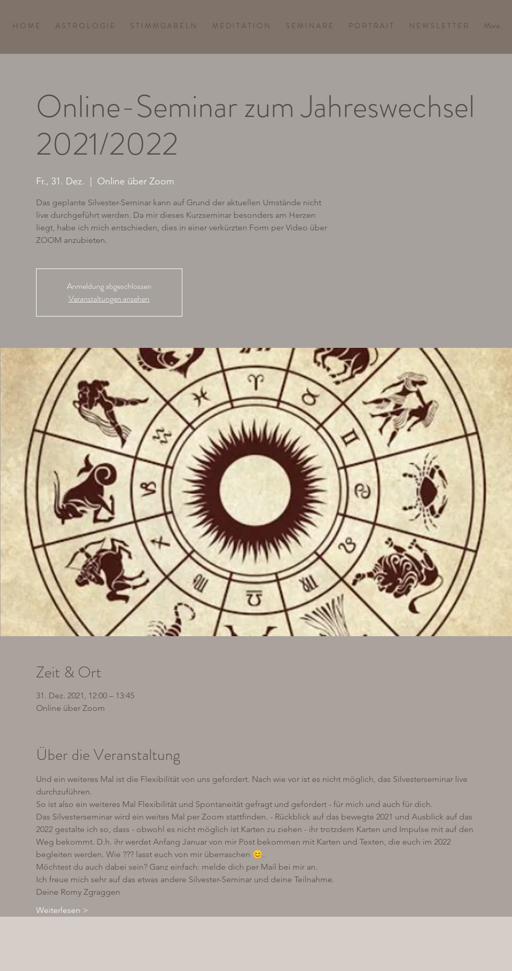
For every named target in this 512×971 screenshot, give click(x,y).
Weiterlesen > (62, 910)
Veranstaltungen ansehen (108, 299)
